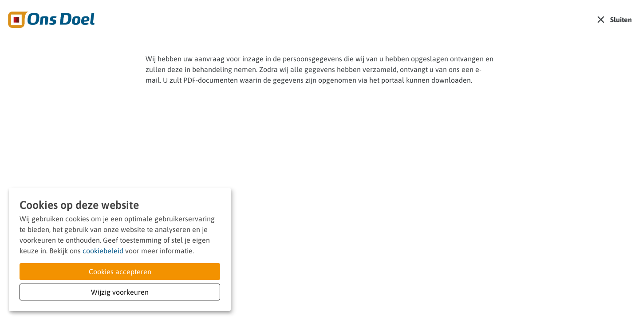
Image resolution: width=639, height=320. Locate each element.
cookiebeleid (103, 251)
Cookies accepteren (120, 272)
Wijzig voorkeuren (120, 292)
